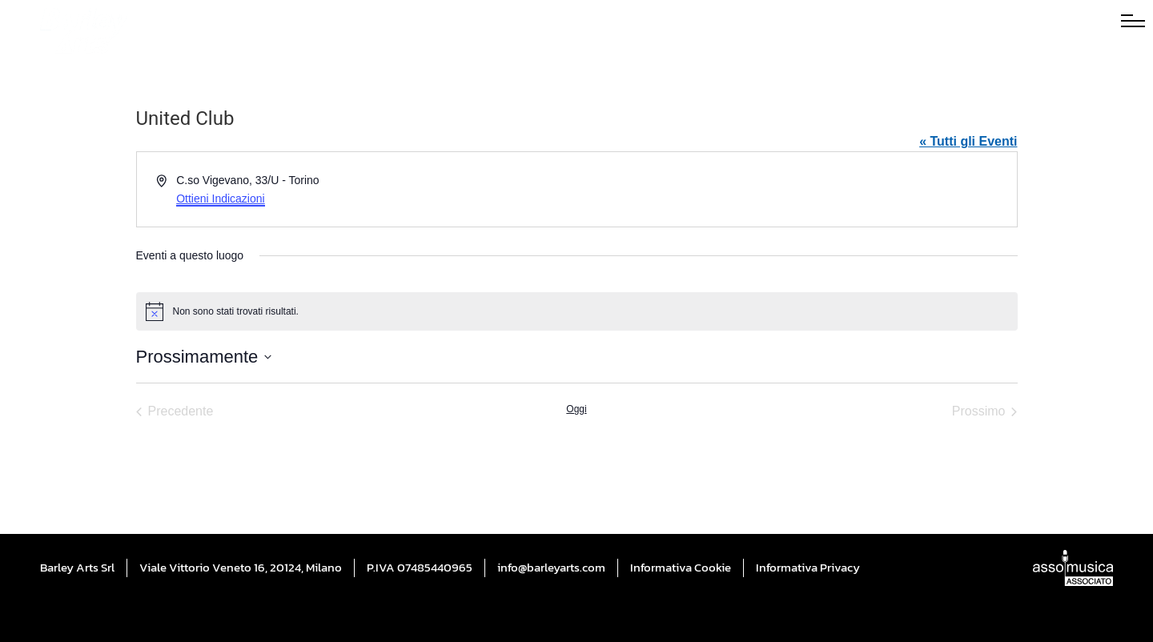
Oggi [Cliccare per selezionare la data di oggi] (576, 409)
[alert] (577, 311)
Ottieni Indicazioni (220, 198)
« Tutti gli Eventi (968, 141)
